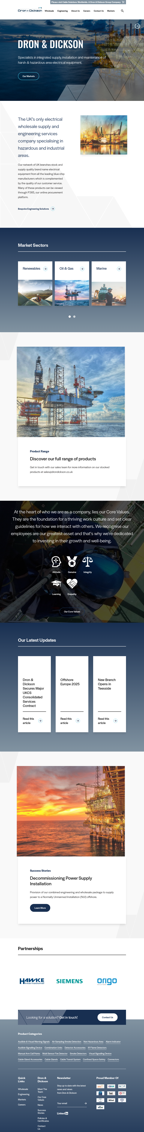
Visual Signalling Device (100, 1053)
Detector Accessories (75, 1047)
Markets (22, 1099)
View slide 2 (74, 316)
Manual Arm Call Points (29, 1053)
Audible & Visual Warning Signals (34, 1041)
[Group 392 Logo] (122, 1093)
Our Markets (28, 76)
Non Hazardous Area (93, 1041)
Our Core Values (72, 611)
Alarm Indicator (113, 1041)
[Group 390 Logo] (111, 1100)
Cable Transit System (70, 1059)
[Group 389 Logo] (111, 1093)
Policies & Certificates (43, 1119)
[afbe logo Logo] (100, 1107)
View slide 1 (70, 316)
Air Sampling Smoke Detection (66, 1041)
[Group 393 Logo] (122, 1086)
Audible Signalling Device (30, 1047)
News (40, 1104)
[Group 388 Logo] (111, 1086)
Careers (22, 1104)
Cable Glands (51, 1059)
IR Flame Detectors (97, 1047)
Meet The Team (42, 1090)
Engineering (23, 1094)
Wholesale (23, 1089)
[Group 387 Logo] (100, 1086)
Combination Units (53, 1047)
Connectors (113, 1059)
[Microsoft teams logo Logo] (122, 1100)
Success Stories (42, 1111)
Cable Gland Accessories (30, 1059)
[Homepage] (30, 10)
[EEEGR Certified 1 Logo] (100, 1100)
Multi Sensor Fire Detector (55, 1053)
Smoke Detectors (78, 1053)
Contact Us (107, 1017)
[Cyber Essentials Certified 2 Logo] (100, 1093)
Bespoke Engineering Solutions (36, 209)
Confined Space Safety (94, 1059)
